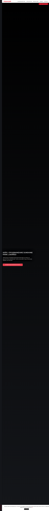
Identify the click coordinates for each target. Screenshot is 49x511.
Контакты (45, 1)
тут (32, 507)
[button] (13, 265)
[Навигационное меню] (1, 1)
